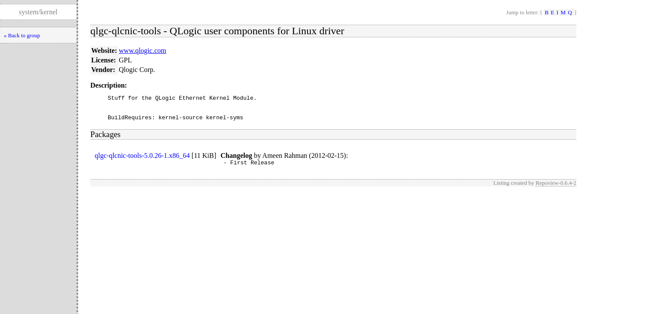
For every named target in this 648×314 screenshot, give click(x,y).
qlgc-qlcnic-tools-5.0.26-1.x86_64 (142, 160)
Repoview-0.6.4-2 (556, 189)
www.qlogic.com (142, 50)
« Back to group (22, 35)
